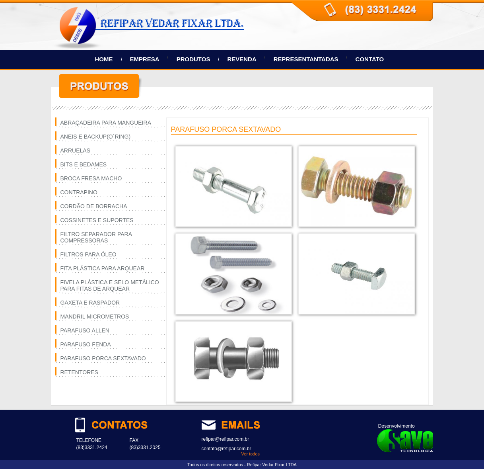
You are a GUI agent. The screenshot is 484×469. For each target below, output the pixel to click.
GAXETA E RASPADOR (90, 302)
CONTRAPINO (78, 192)
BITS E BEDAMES (83, 164)
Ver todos (250, 453)
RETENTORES (79, 372)
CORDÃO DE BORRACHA (93, 206)
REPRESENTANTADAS (306, 59)
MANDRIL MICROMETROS (94, 316)
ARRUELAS (75, 150)
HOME (104, 59)
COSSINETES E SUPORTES (97, 220)
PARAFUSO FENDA (85, 344)
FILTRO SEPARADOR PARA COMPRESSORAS (96, 237)
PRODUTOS (193, 59)
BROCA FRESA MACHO (91, 178)
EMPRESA (144, 59)
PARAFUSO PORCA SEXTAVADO (103, 358)
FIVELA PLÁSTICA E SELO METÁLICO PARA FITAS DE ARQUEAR (109, 285)
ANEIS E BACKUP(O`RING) (95, 136)
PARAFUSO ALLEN (84, 330)
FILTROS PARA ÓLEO (88, 254)
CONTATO (370, 59)
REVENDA (241, 59)
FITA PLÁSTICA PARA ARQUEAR (102, 268)
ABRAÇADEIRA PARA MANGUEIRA (105, 122)
